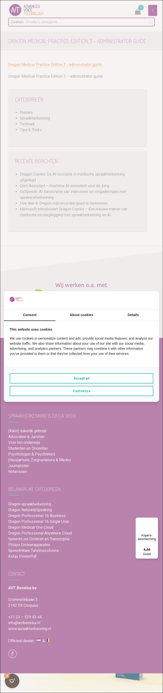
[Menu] (155, 520)
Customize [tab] (81, 391)
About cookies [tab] (81, 315)
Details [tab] (133, 315)
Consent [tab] (30, 315)
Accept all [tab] (82, 378)
